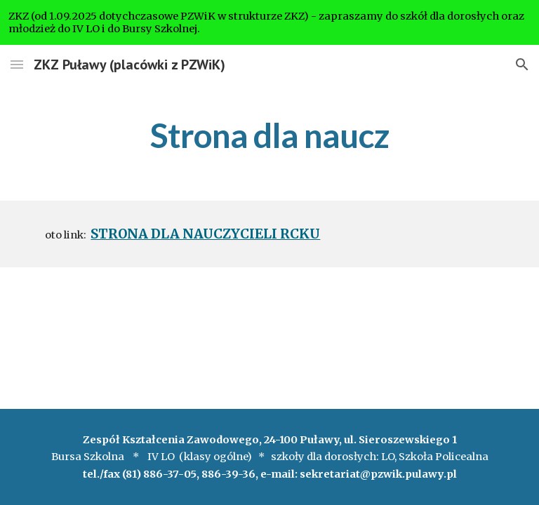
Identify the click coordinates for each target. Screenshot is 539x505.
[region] (269, 22)
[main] (269, 132)
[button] (17, 64)
